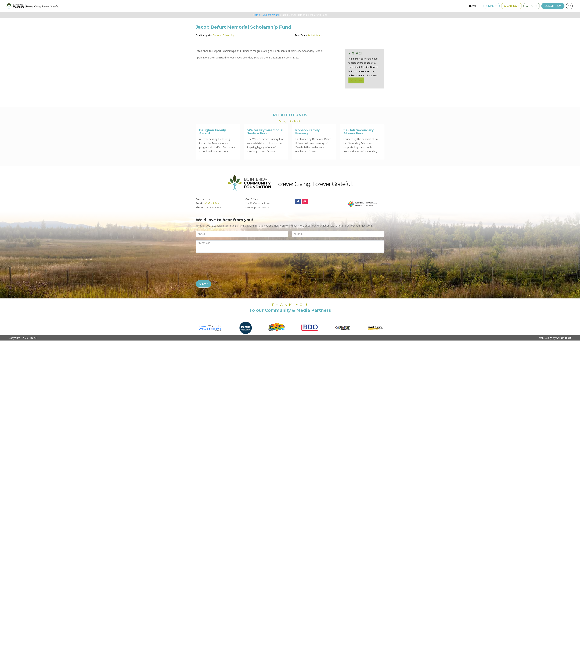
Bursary (217, 35)
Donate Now (552, 6)
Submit (203, 284)
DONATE (355, 80)
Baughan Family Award (212, 131)
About (531, 6)
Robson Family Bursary (307, 131)
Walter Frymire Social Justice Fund (265, 131)
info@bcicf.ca (211, 203)
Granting (511, 6)
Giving (491, 6)
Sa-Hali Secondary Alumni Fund (358, 131)
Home (472, 6)
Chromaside (563, 337)
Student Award (270, 14)
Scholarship (229, 35)
